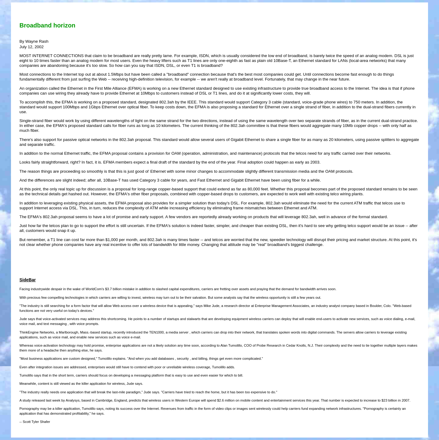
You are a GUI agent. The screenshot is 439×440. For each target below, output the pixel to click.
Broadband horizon (47, 25)
